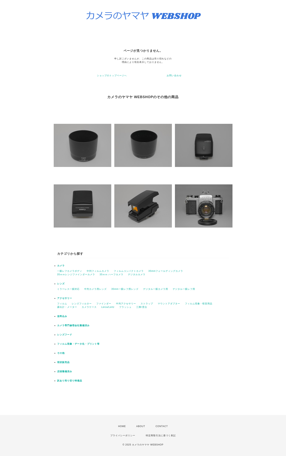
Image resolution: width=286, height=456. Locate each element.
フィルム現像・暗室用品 (198, 303)
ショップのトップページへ (112, 75)
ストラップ (147, 303)
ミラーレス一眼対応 (68, 289)
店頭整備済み (64, 371)
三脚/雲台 (141, 307)
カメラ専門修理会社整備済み (73, 325)
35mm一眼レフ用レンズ (124, 289)
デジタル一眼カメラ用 (155, 289)
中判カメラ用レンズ (95, 289)
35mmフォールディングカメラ (165, 271)
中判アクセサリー (126, 303)
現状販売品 (63, 362)
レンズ (61, 283)
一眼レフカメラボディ (69, 271)
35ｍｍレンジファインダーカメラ (76, 274)
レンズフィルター (82, 303)
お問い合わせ (174, 75)
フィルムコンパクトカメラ (129, 271)
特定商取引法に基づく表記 (161, 435)
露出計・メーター (67, 307)
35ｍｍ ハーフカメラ (111, 274)
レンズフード (64, 334)
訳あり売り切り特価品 (69, 380)
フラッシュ (125, 307)
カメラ (61, 265)
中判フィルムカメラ (98, 271)
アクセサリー (64, 298)
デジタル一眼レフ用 (184, 289)
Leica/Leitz (107, 307)
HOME (122, 426)
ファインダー (103, 303)
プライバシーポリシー (122, 435)
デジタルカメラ (136, 274)
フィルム (62, 303)
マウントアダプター (169, 303)
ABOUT (140, 426)
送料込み (62, 316)
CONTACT (162, 426)
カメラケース (89, 307)
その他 (61, 353)
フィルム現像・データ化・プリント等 (78, 344)
